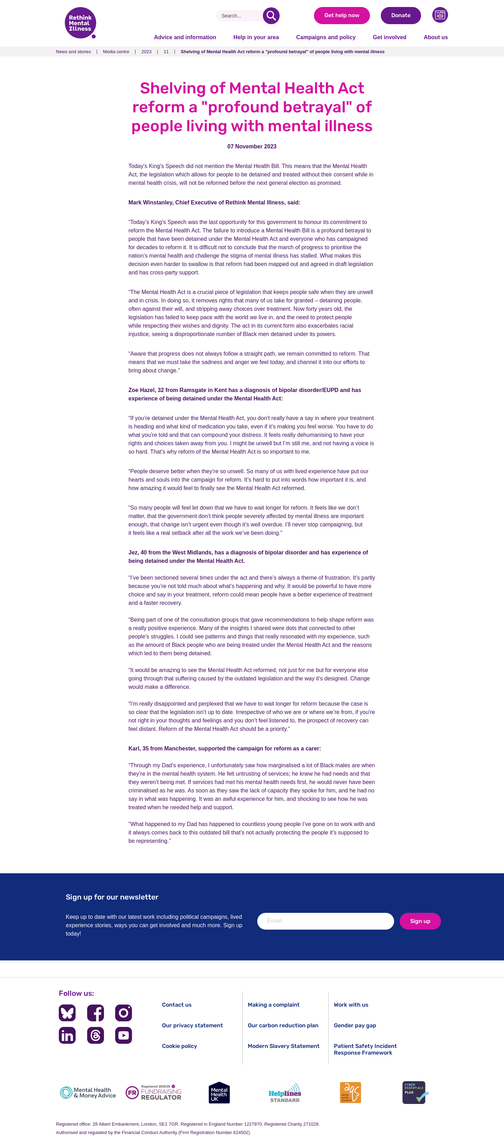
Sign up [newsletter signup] (420, 921)
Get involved (389, 37)
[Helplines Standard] (285, 1092)
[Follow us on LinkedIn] (67, 1035)
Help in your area (256, 37)
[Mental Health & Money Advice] (88, 1092)
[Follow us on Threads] (96, 1035)
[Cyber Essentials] (416, 1092)
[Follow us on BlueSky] (67, 1013)
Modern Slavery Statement (284, 1046)
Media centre (116, 51)
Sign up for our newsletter (112, 897)
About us (436, 37)
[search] (271, 15)
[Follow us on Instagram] (124, 1013)
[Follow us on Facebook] (96, 1013)
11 (166, 51)
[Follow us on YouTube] (124, 1035)
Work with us (351, 1004)
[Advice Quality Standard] (350, 1092)
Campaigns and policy (326, 37)
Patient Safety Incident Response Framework (365, 1049)
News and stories (73, 51)
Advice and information (185, 37)
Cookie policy (179, 1046)
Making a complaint (274, 1004)
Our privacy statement (192, 1025)
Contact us (177, 1004)
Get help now (341, 15)
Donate (401, 15)
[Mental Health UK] (219, 1092)
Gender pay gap (355, 1025)
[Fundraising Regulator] (154, 1092)
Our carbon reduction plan (283, 1025)
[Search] (242, 15)
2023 (146, 51)
